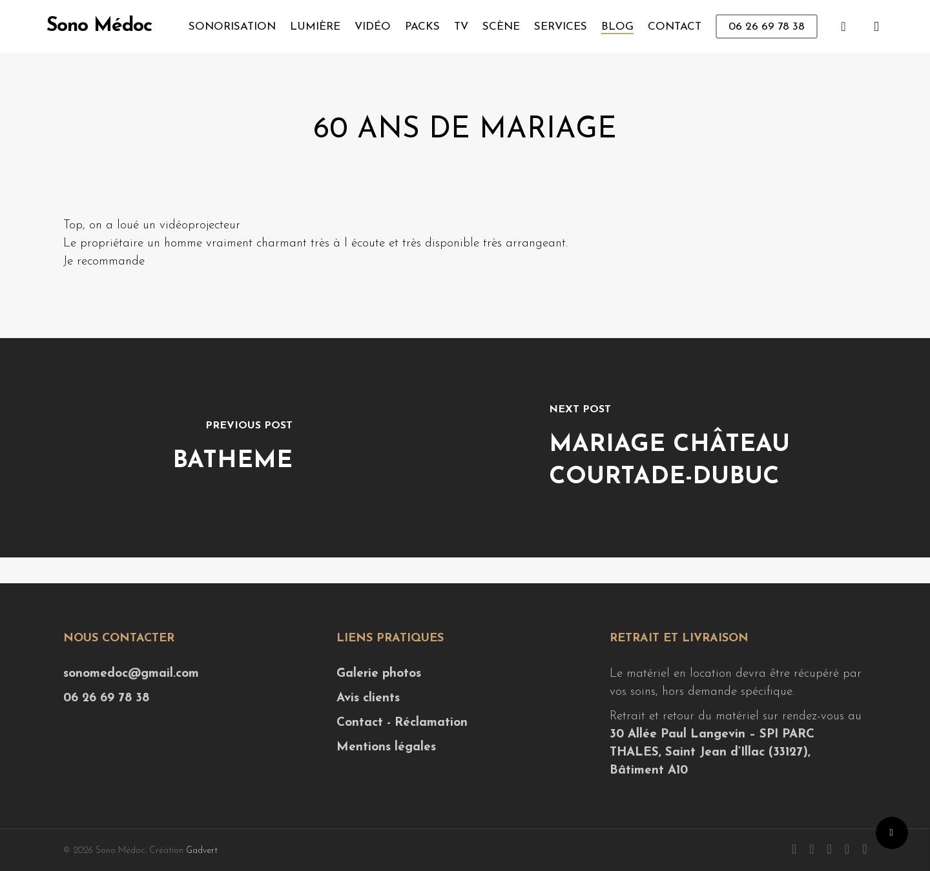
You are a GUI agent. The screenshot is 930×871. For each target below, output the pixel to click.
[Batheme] (232, 447)
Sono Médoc (99, 26)
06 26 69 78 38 (106, 698)
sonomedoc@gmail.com (131, 674)
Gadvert (202, 851)
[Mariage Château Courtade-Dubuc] (697, 447)
